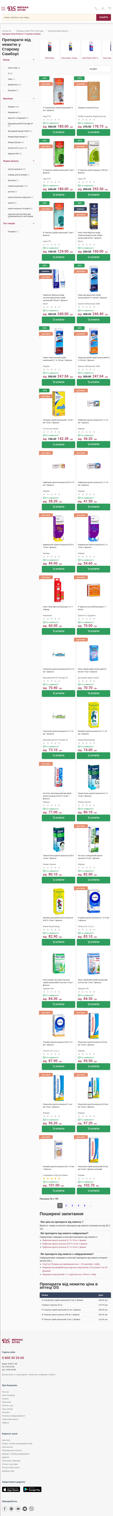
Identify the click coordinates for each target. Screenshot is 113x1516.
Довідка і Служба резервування (15, 1454)
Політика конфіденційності (13, 1416)
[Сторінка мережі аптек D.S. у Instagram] (11, 1509)
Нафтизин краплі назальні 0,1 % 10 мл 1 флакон (64, 1240)
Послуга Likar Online (11, 1467)
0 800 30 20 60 (13, 1358)
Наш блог (6, 1440)
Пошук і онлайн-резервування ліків (17, 1443)
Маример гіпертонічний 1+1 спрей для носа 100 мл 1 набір (69, 1274)
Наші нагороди (8, 1395)
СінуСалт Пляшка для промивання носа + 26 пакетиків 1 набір (71, 1264)
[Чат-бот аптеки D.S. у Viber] (31, 1509)
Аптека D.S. (7, 31)
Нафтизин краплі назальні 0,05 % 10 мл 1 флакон (64, 1244)
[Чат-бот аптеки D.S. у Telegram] (24, 1509)
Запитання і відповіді (11, 1461)
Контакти (6, 1412)
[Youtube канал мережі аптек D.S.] (18, 1509)
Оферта (5, 1423)
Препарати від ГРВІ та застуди (29, 31)
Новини (5, 1399)
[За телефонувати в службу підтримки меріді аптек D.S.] (96, 9)
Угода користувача (10, 1419)
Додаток (5, 1457)
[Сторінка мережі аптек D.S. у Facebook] (4, 1509)
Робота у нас (7, 1405)
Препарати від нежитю (58, 31)
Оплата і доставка (10, 1464)
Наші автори (7, 1409)
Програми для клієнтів (11, 1450)
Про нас (5, 1392)
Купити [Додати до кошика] (58, 132)
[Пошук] (103, 17)
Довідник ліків (8, 1471)
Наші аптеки (7, 1447)
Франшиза (6, 1402)
